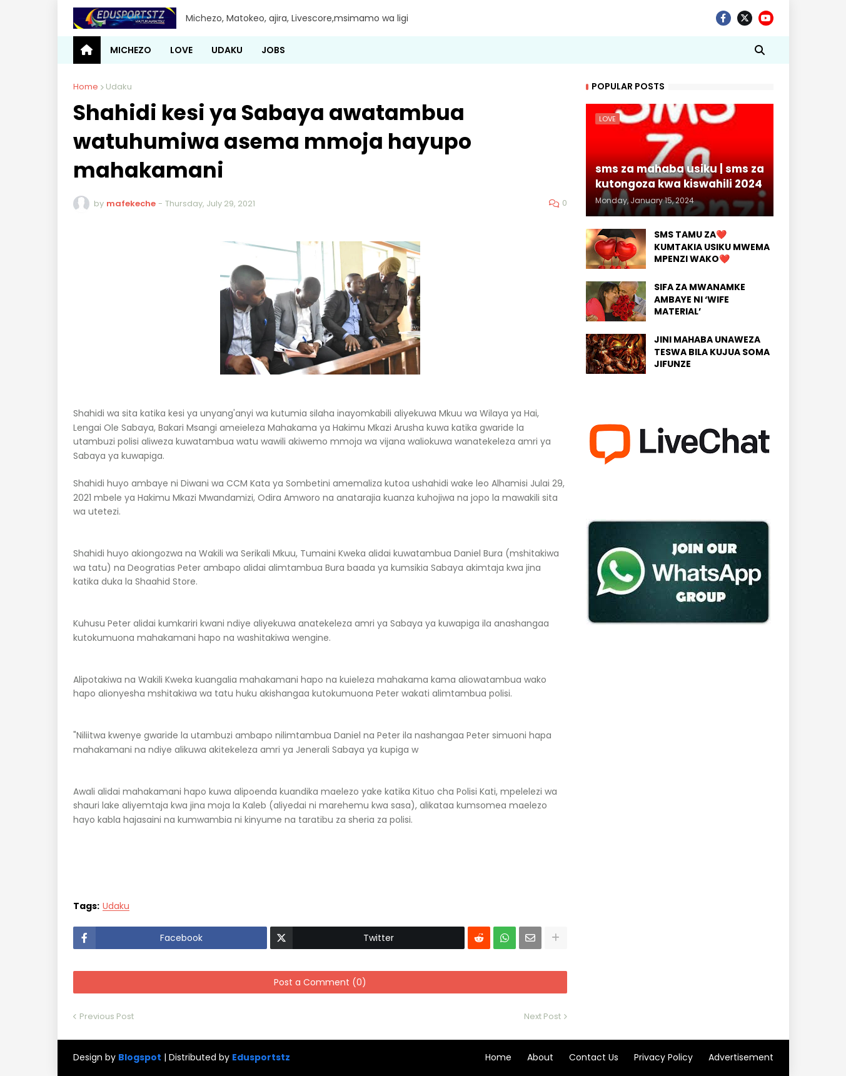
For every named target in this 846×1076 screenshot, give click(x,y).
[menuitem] (87, 50)
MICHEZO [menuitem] (130, 50)
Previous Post (106, 1016)
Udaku (119, 87)
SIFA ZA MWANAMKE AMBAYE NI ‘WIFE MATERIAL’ (699, 299)
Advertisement (740, 1057)
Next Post (542, 1016)
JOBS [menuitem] (273, 50)
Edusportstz (261, 1057)
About (540, 1057)
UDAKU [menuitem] (227, 50)
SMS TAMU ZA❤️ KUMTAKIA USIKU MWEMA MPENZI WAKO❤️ (712, 247)
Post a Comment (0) (320, 982)
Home (85, 87)
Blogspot (139, 1057)
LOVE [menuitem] (181, 50)
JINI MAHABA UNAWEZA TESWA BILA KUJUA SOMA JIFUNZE (712, 352)
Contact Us (593, 1057)
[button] (759, 50)
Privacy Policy (663, 1057)
